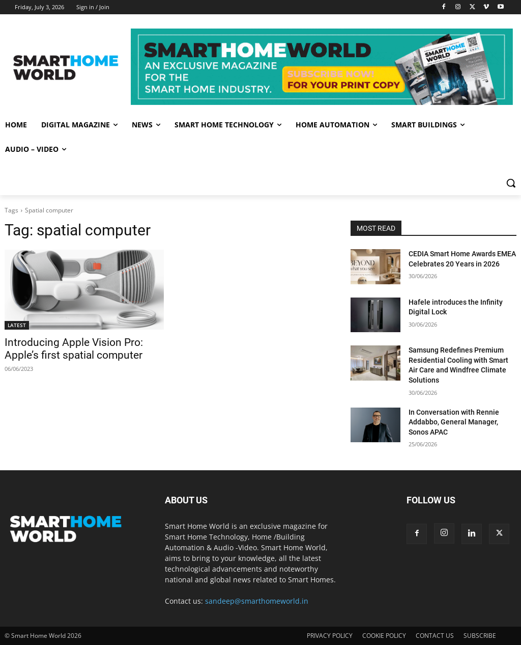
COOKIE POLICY (384, 635)
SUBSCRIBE (480, 635)
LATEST (17, 325)
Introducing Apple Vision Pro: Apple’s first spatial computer (74, 348)
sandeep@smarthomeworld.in (256, 601)
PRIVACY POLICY (330, 635)
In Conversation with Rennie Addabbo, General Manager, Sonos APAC (454, 422)
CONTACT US (435, 635)
